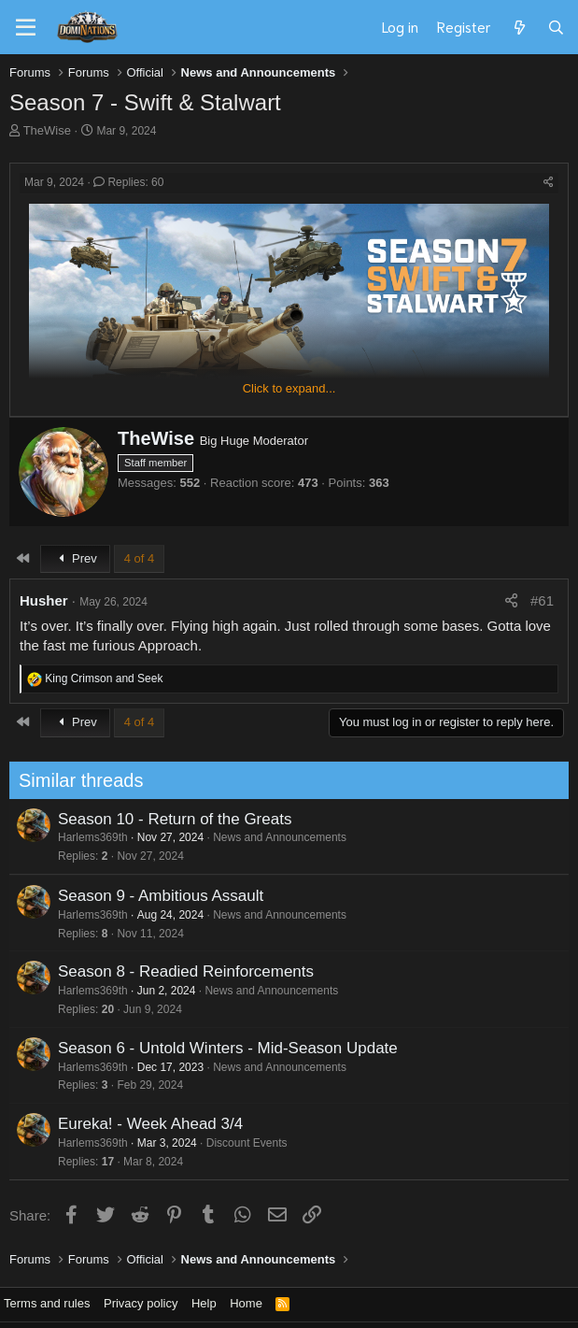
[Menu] (26, 28)
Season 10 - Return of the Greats (169, 819)
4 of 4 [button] (139, 558)
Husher (44, 600)
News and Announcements (275, 837)
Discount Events (241, 1143)
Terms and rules (47, 1303)
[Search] (556, 27)
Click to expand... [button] (289, 388)
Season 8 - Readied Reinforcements (180, 971)
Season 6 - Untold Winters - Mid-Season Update (222, 1048)
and (103, 678)
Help (204, 1303)
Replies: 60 (128, 182)
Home (246, 1303)
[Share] (548, 182)
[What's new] (518, 27)
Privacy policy (140, 1303)
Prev (75, 558)
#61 (542, 600)
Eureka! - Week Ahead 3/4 (144, 1124)
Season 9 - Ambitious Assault (155, 896)
